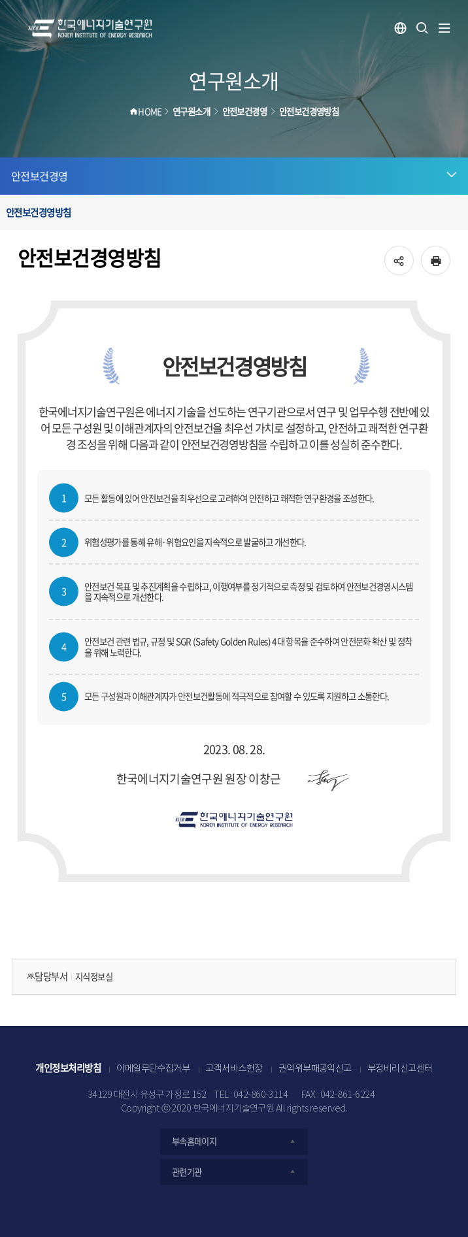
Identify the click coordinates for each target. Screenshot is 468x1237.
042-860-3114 (260, 1095)
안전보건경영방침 (38, 212)
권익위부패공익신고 (315, 1069)
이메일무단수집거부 (153, 1069)
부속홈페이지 (234, 1141)
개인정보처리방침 (68, 1068)
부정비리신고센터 (400, 1069)
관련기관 (234, 1172)
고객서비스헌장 (233, 1069)
